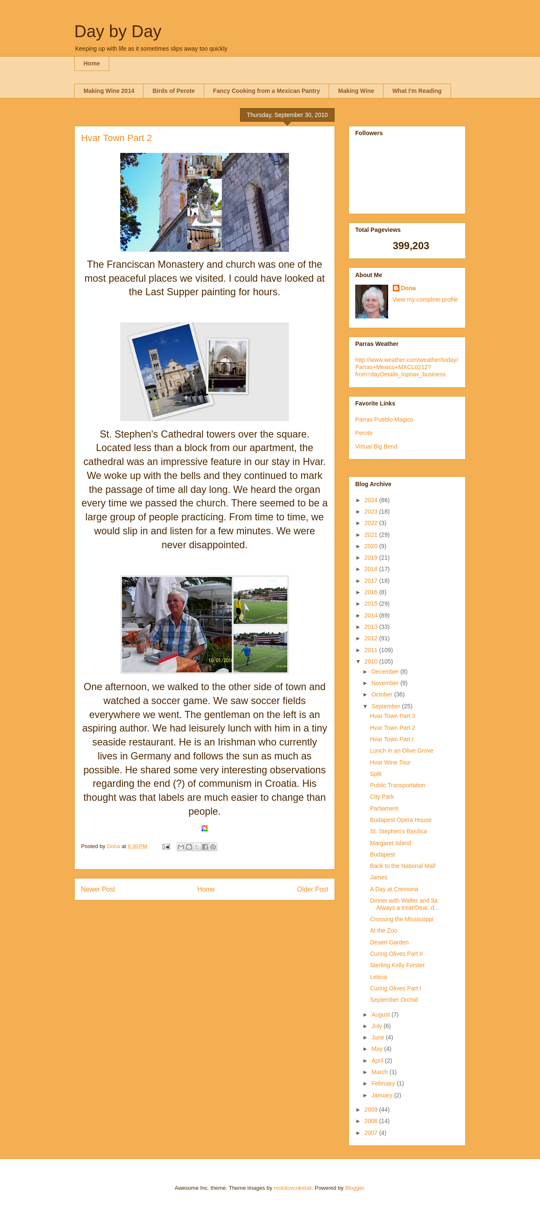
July (377, 1026)
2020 (371, 546)
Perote (364, 433)
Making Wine (356, 90)
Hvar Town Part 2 (392, 727)
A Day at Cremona (394, 889)
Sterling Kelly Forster (397, 965)
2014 (371, 615)
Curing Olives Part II (396, 953)
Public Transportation (398, 785)
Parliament (384, 808)
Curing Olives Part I (395, 988)
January (382, 1095)
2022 (371, 523)
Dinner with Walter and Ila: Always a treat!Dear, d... (404, 904)
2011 (371, 650)
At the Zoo (383, 930)
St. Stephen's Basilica (398, 831)
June (378, 1037)
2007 (371, 1132)
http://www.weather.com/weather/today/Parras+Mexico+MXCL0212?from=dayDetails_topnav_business (406, 367)
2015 (371, 603)
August (381, 1014)
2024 (371, 500)
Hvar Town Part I (391, 739)
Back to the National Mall (402, 865)
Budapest (382, 854)
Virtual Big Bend (376, 446)
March (380, 1072)
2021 (371, 534)
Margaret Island (390, 843)
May (377, 1048)
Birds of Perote (173, 90)
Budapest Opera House (401, 819)
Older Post (312, 889)
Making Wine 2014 (109, 90)
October (382, 694)
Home (92, 63)
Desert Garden (389, 942)
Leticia (378, 977)
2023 (371, 511)
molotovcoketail (293, 1188)
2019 (371, 557)
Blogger (354, 1188)
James (378, 877)
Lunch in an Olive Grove (401, 750)
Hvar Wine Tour (390, 762)
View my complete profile (425, 299)
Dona (408, 288)
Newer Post (98, 889)
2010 (371, 661)
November (385, 683)
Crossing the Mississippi (401, 919)
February (384, 1083)
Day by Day (118, 31)
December (385, 671)
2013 (371, 626)
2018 (371, 569)
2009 (371, 1109)
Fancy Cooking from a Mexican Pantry (266, 90)
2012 (371, 638)
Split (375, 773)
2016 (371, 592)
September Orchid (394, 999)
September (386, 706)
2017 (371, 580)
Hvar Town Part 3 (392, 716)
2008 (371, 1121)
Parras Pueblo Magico (384, 419)
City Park (382, 796)
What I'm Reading (417, 90)
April (378, 1060)
